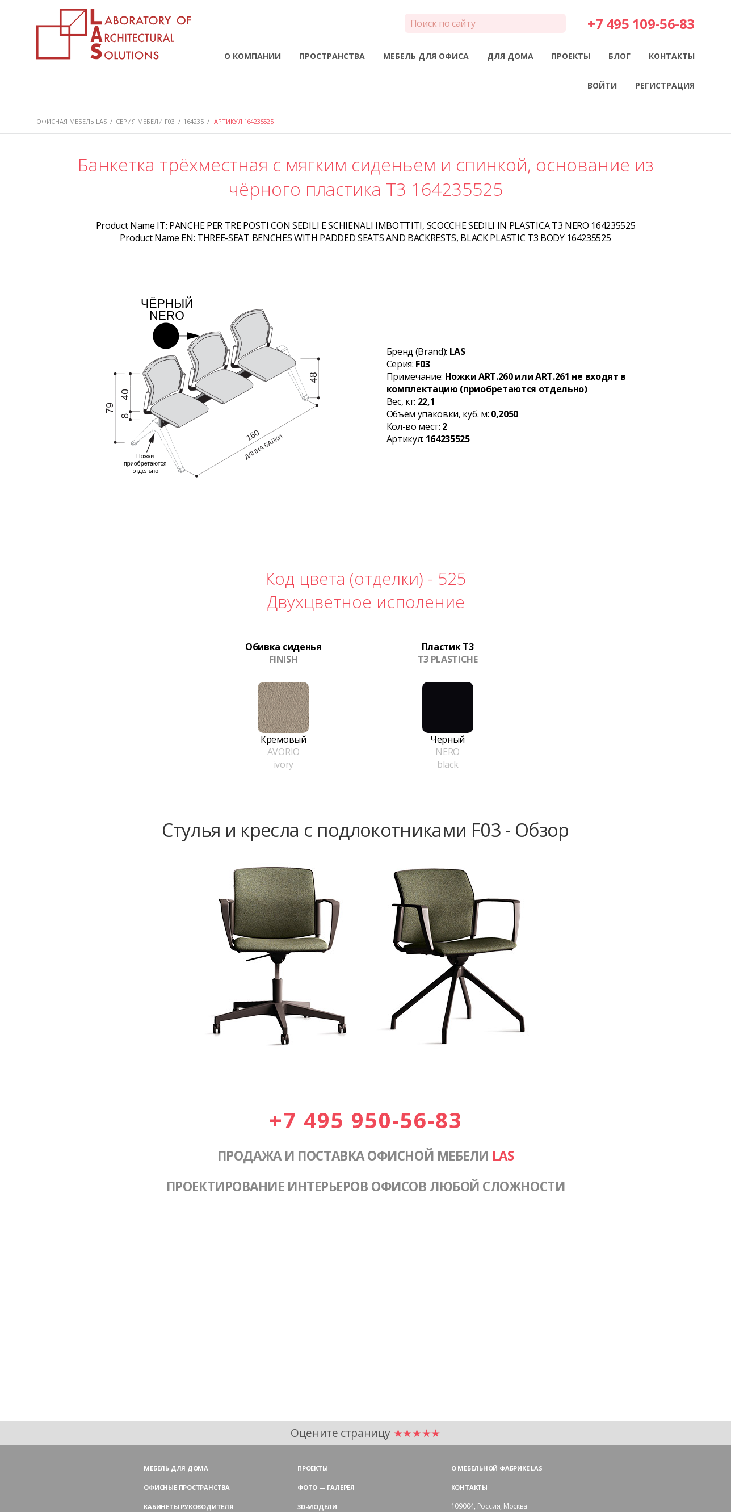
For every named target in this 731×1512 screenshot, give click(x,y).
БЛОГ (619, 56)
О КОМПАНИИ (252, 56)
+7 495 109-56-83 (640, 23)
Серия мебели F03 (145, 121)
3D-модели (317, 1506)
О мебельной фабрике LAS (497, 1468)
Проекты (312, 1468)
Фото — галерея (326, 1487)
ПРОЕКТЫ (570, 56)
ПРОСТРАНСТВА (332, 56)
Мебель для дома (176, 1468)
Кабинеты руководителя (188, 1506)
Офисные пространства (187, 1487)
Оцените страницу (365, 1432)
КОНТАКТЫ (672, 56)
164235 (193, 121)
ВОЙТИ (602, 85)
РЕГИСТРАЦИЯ (665, 85)
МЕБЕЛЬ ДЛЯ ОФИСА (426, 56)
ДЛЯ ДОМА (510, 56)
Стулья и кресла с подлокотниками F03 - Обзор (365, 829)
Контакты (469, 1487)
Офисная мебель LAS (71, 121)
